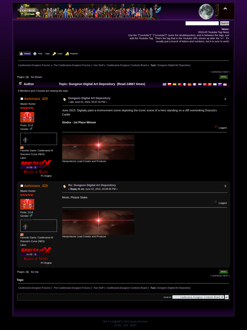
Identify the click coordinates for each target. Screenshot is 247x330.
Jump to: (167, 297)
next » (226, 71)
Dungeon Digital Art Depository (89, 98)
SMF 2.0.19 (109, 321)
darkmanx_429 (36, 99)
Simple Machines (139, 321)
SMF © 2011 (122, 321)
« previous (216, 71)
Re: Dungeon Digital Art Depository (92, 185)
